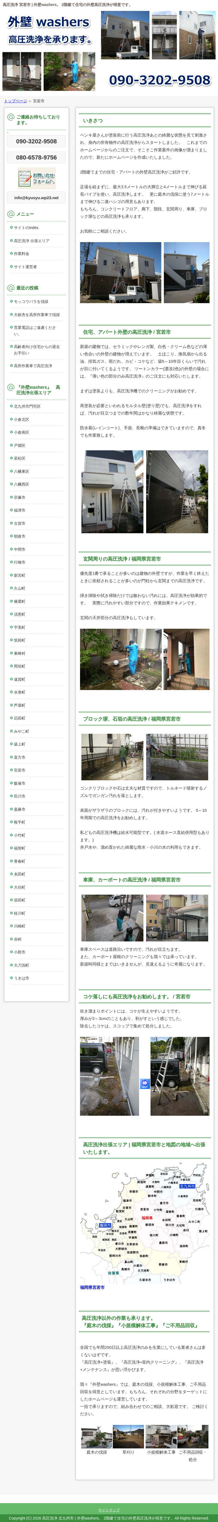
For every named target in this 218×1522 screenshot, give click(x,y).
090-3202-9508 (36, 141)
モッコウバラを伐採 (31, 301)
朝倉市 (19, 536)
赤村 (18, 939)
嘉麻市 (19, 809)
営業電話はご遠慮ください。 (35, 330)
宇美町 (19, 627)
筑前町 (19, 640)
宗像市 (19, 497)
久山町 (19, 588)
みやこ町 (21, 731)
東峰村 (19, 653)
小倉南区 (21, 432)
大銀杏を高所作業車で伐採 (37, 314)
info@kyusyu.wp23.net (36, 197)
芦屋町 (19, 705)
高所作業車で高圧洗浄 (33, 366)
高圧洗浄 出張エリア (31, 241)
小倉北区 (21, 419)
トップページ (15, 101)
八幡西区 (21, 484)
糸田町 (19, 874)
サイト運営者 (25, 267)
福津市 (19, 510)
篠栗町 (19, 601)
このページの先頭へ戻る (194, 1491)
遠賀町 (19, 679)
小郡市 (19, 952)
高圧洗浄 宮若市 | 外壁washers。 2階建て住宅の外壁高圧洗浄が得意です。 (67, 4)
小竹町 (19, 835)
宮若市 (19, 770)
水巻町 (19, 692)
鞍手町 (19, 822)
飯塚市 (19, 783)
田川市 (19, 796)
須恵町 (19, 614)
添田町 (19, 900)
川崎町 (19, 926)
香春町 (19, 861)
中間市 (19, 549)
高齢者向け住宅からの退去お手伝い (37, 349)
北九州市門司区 (27, 406)
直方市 (19, 757)
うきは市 (21, 978)
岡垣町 (19, 666)
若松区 (19, 458)
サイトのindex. (26, 227)
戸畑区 (19, 445)
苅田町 (19, 718)
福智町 (19, 848)
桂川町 (19, 913)
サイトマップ (109, 1510)
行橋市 (19, 562)
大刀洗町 (21, 965)
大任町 (19, 887)
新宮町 (19, 575)
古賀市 (19, 523)
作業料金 (21, 253)
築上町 (19, 744)
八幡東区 (21, 471)
